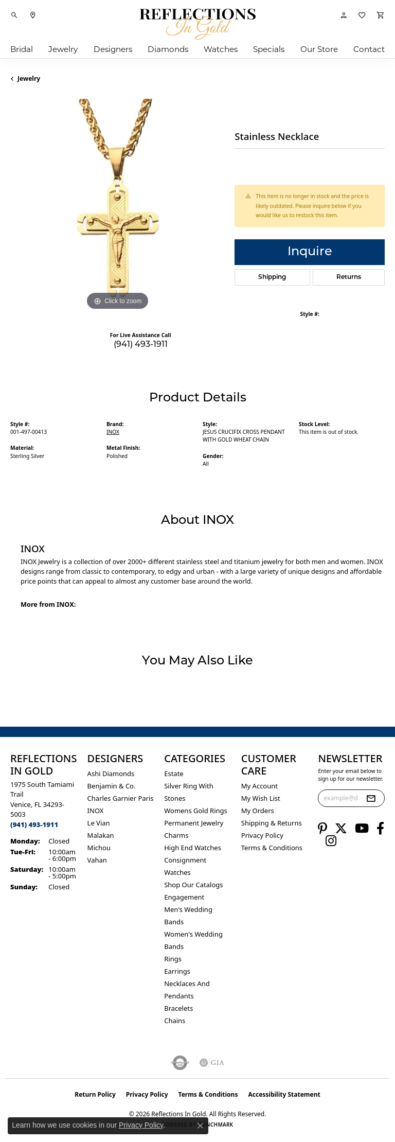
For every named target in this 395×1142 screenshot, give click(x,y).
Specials (268, 49)
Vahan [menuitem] (97, 860)
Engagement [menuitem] (184, 897)
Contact (369, 49)
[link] (33, 15)
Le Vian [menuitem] (98, 823)
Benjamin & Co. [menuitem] (111, 785)
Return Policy (95, 1094)
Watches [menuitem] (177, 872)
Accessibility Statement (284, 1094)
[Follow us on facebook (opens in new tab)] (380, 828)
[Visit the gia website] (212, 1062)
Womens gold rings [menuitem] (195, 810)
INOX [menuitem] (95, 810)
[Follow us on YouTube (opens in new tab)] (362, 828)
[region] (117, 206)
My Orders (257, 810)
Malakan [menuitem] (100, 835)
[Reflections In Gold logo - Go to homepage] (197, 24)
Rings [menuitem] (173, 958)
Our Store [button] (319, 49)
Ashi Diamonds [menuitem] (111, 773)
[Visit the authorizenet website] (180, 1062)
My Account (259, 785)
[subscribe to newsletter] (370, 798)
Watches (221, 49)
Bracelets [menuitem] (178, 1008)
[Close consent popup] (200, 1125)
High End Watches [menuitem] (192, 847)
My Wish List (260, 798)
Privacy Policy (262, 835)
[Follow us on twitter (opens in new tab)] (341, 828)
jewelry (28, 78)
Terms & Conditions (271, 847)
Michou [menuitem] (99, 847)
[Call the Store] (34, 824)
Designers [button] (113, 49)
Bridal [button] (21, 49)
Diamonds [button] (168, 49)
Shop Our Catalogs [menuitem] (193, 884)
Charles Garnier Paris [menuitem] (120, 798)
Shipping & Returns (271, 823)
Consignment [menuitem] (185, 860)
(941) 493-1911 (141, 345)
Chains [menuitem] (174, 1020)
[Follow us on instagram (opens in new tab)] (331, 841)
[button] (14, 15)
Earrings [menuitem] (177, 971)
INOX (112, 431)
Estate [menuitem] (173, 773)
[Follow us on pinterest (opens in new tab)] (322, 828)
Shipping (272, 277)
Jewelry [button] (63, 49)
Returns (348, 277)
